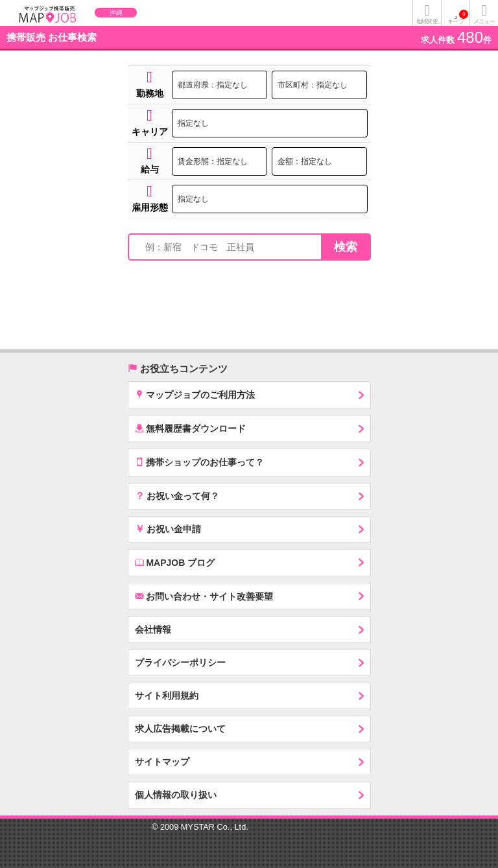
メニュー (483, 21)
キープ (457, 17)
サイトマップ (162, 762)
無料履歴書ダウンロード (190, 428)
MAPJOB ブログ (175, 562)
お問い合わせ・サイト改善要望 (204, 596)
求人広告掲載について (180, 728)
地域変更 (426, 21)
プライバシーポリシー (180, 662)
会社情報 (153, 629)
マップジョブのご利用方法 (195, 394)
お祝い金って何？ (177, 495)
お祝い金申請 (168, 528)
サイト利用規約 (166, 695)
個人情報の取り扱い (176, 795)
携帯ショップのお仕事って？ (200, 461)
